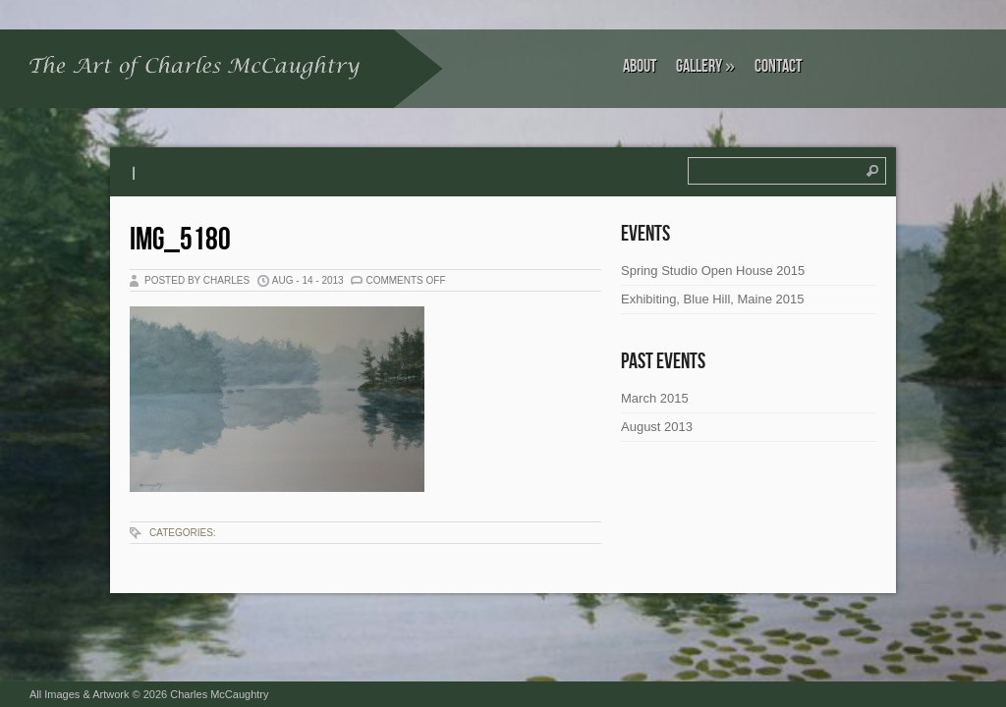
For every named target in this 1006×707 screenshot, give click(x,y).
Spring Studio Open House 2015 (713, 270)
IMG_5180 (180, 240)
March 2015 (655, 398)
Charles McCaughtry (219, 694)
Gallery (705, 66)
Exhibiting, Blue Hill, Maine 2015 (712, 299)
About (639, 66)
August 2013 (657, 426)
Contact (778, 66)
